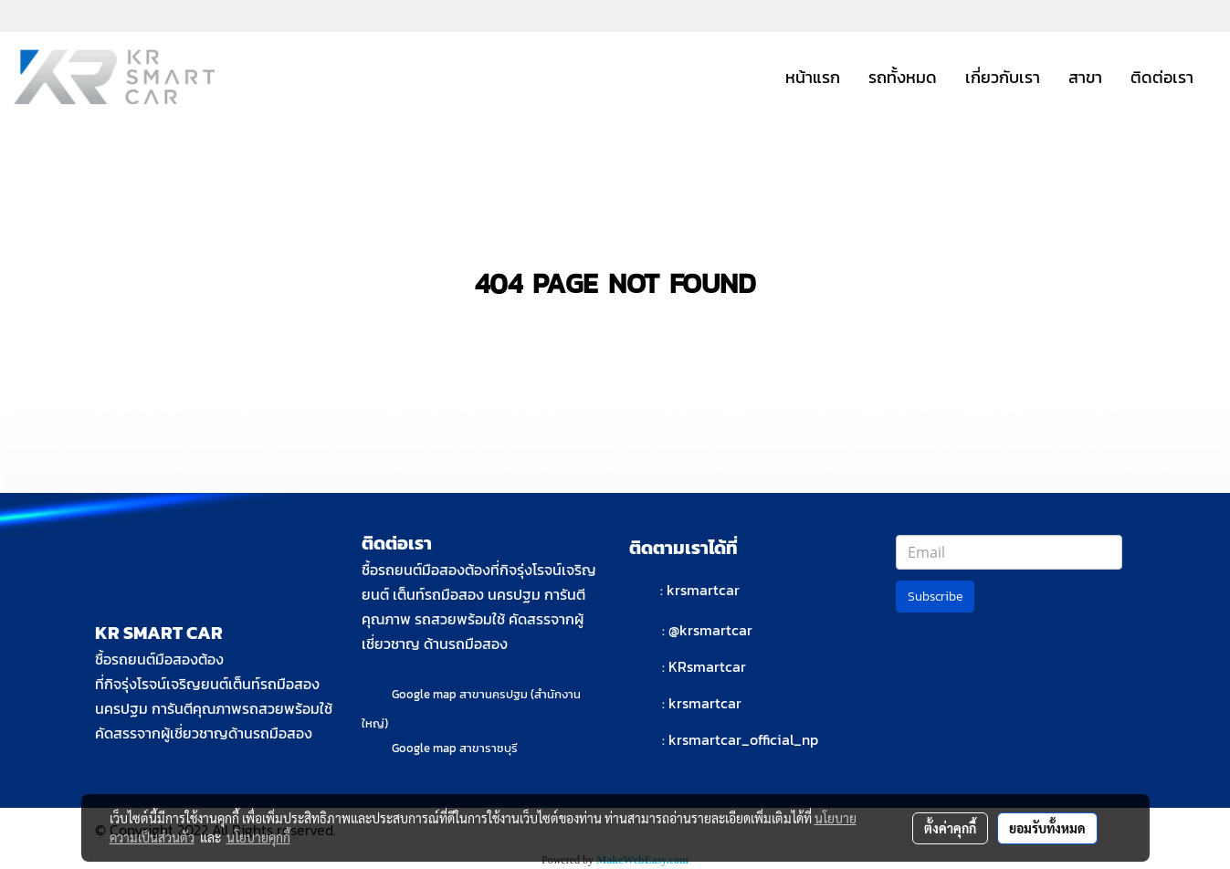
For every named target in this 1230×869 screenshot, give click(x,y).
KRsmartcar (707, 666)
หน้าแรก (812, 77)
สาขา (1085, 77)
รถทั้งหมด (902, 77)
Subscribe (935, 596)
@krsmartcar (710, 630)
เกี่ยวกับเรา (1002, 77)
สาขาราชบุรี (488, 748)
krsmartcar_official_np (743, 739)
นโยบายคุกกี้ (258, 837)
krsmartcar (703, 590)
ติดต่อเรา (1161, 77)
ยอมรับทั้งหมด (1047, 828)
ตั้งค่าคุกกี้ (950, 828)
